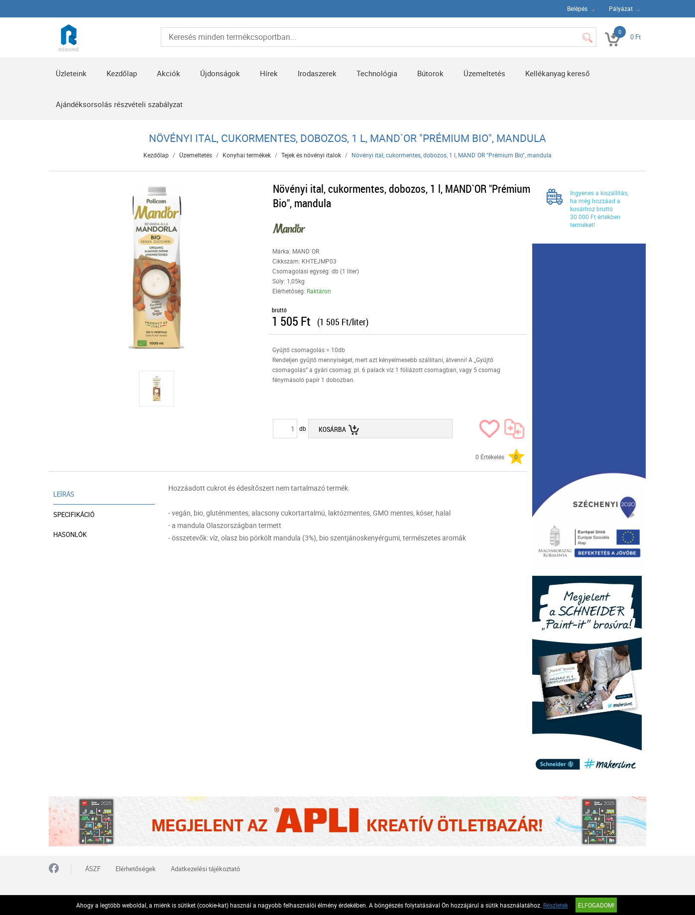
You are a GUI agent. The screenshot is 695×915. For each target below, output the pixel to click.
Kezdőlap (122, 73)
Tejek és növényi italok (311, 155)
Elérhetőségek (136, 868)
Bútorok (430, 73)
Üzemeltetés (484, 73)
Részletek (555, 905)
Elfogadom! (596, 905)
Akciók (168, 73)
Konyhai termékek (247, 155)
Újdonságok (220, 73)
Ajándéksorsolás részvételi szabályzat (119, 104)
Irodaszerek (317, 73)
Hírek (269, 73)
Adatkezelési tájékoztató (205, 868)
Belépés (577, 8)
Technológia (376, 73)
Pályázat (621, 8)
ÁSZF (93, 868)
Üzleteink (71, 73)
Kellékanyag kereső (557, 73)
